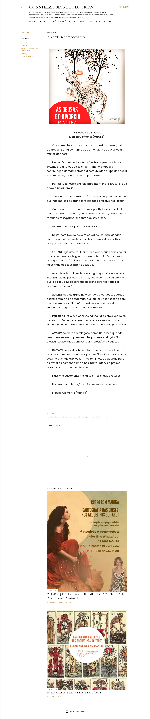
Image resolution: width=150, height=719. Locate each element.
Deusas (24, 42)
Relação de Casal (28, 57)
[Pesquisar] (124, 7)
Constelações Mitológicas (61, 7)
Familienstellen (96, 21)
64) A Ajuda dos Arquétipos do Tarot (74, 692)
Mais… (109, 21)
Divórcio (24, 45)
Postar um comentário (65, 602)
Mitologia (24, 53)
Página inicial (36, 21)
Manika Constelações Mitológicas (29, 49)
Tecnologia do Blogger (75, 711)
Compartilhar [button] (26, 33)
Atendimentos (80, 21)
